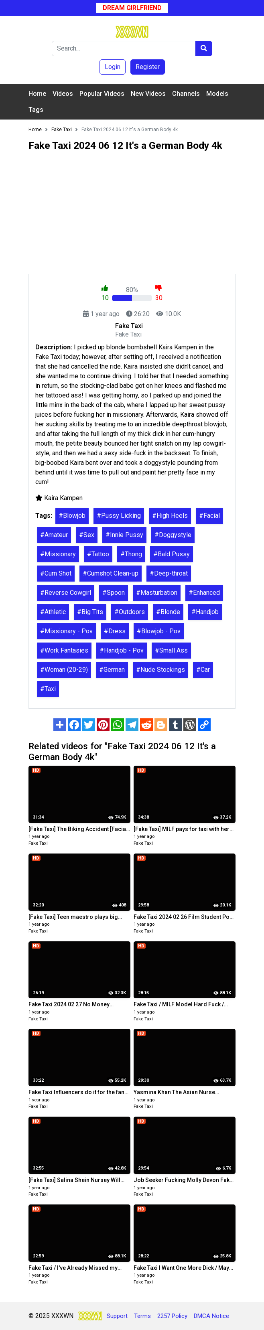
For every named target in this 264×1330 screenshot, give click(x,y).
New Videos (148, 93)
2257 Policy (172, 1316)
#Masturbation (156, 592)
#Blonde (168, 612)
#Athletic (53, 612)
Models (217, 93)
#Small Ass (171, 650)
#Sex (86, 535)
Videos (63, 93)
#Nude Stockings (160, 669)
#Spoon (113, 592)
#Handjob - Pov (122, 650)
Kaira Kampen (63, 498)
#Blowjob (72, 515)
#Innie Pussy (124, 535)
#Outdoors (129, 612)
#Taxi (48, 689)
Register (148, 67)
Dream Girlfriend (132, 8)
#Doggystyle (172, 535)
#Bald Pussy (171, 554)
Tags (35, 110)
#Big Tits (90, 612)
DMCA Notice (211, 1316)
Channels (186, 93)
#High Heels (170, 515)
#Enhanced (204, 592)
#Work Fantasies (64, 650)
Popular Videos (101, 93)
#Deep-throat (169, 573)
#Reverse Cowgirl (65, 592)
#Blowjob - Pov (159, 631)
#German (112, 669)
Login (112, 67)
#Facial (209, 515)
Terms (142, 1316)
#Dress (115, 631)
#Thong (131, 554)
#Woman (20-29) (64, 669)
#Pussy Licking (119, 515)
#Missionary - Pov (66, 631)
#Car (203, 669)
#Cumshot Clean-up (110, 573)
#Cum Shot (55, 573)
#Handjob (205, 612)
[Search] (123, 48)
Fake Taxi (38, 843)
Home (37, 93)
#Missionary (58, 554)
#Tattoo (98, 554)
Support (117, 1316)
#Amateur (54, 535)
